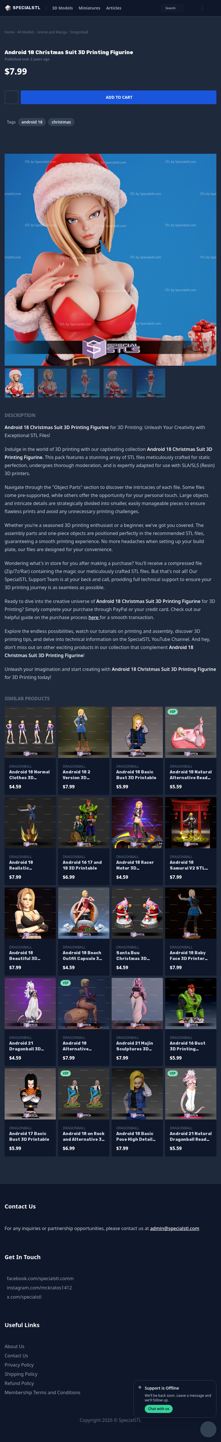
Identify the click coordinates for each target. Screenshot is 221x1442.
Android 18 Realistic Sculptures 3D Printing (25, 865)
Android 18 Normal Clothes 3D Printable (29, 775)
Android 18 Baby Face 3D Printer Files (188, 956)
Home (9, 32)
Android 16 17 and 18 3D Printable (82, 865)
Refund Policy (19, 1383)
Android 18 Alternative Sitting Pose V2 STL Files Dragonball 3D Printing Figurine (82, 1046)
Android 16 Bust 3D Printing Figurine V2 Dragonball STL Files (187, 1046)
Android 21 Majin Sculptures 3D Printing (134, 1046)
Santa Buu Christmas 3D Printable (131, 956)
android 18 (32, 122)
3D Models (62, 8)
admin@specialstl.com (174, 1228)
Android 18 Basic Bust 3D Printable (136, 775)
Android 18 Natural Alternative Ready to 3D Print (191, 775)
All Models (26, 32)
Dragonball (79, 32)
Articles (113, 8)
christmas (61, 122)
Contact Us (16, 1355)
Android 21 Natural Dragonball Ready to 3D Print (191, 1137)
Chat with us (158, 1408)
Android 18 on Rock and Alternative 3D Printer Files (84, 1137)
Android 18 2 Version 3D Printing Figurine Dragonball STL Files (82, 775)
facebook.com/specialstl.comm (40, 1278)
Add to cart (119, 97)
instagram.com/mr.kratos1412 (39, 1287)
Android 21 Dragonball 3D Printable (25, 1046)
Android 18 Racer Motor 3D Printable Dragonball (135, 865)
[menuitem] (20, 383)
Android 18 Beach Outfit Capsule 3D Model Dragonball (82, 956)
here (94, 617)
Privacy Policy (19, 1365)
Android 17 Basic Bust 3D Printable (29, 1136)
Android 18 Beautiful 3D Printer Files (23, 956)
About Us (14, 1346)
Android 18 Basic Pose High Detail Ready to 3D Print (135, 1137)
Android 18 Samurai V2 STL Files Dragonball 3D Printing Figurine (188, 865)
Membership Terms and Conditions (43, 1392)
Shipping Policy (21, 1374)
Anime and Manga (52, 32)
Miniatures (89, 8)
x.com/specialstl (24, 1297)
